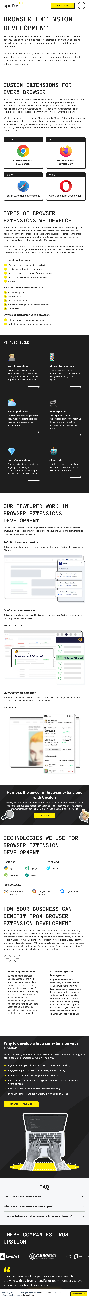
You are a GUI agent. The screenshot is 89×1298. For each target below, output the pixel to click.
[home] (13, 5)
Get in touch (62, 5)
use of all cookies (47, 1293)
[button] (81, 5)
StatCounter (10, 105)
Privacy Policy (28, 1295)
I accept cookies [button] (78, 1294)
